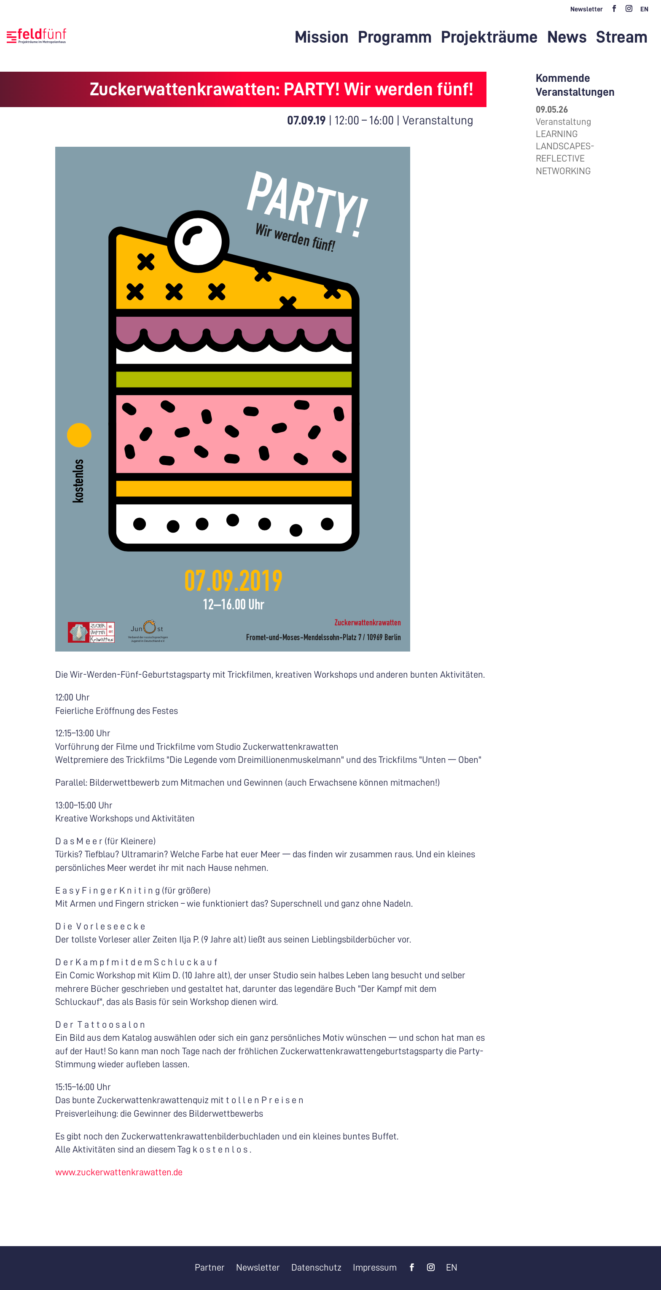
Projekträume (489, 39)
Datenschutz (316, 1267)
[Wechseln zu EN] (644, 12)
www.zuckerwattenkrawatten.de (119, 1172)
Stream (622, 39)
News (567, 39)
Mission (322, 39)
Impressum (375, 1267)
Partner (210, 1267)
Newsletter (586, 9)
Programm (395, 39)
